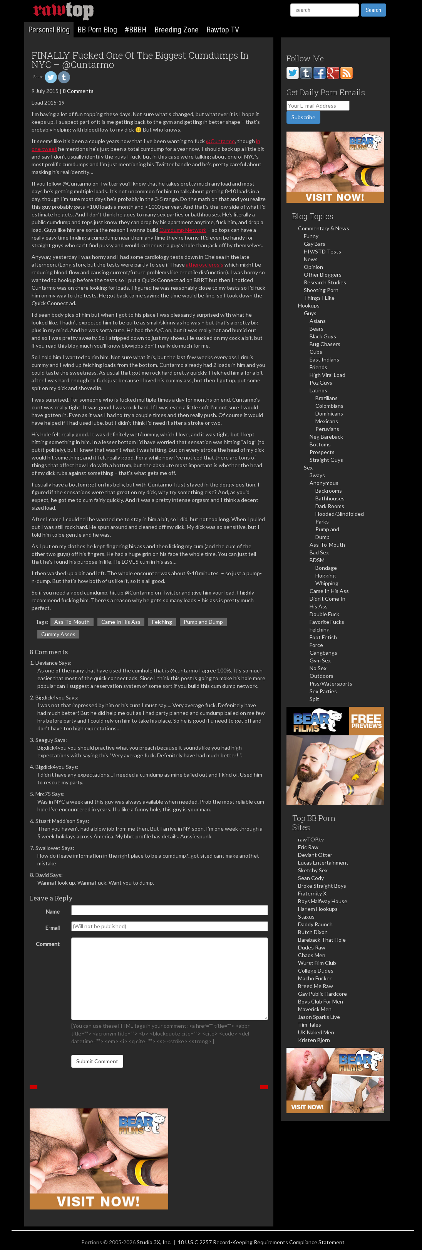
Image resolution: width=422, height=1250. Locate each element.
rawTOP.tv (311, 839)
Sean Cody (311, 878)
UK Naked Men (316, 1032)
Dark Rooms (329, 506)
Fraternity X (312, 893)
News (311, 259)
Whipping (326, 583)
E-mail (52, 927)
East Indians (324, 359)
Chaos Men (311, 955)
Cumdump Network (182, 229)
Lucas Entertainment (323, 862)
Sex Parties (323, 691)
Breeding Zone (176, 29)
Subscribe (303, 117)
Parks (322, 521)
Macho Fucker (315, 978)
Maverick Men (315, 1009)
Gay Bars (314, 243)
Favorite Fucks (327, 621)
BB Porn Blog (97, 29)
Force (316, 645)
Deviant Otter (315, 854)
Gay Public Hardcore (322, 993)
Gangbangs (323, 652)
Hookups (309, 305)
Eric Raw (308, 847)
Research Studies (325, 282)
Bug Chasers (325, 344)
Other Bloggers (323, 274)
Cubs (316, 351)
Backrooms (328, 490)
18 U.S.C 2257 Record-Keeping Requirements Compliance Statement (261, 1242)
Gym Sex (320, 660)
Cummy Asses (58, 634)
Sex (308, 467)
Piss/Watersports (331, 683)
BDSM (317, 560)
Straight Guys (326, 459)
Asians (318, 321)
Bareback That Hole (322, 939)
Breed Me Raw (315, 986)
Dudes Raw (311, 947)
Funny (311, 236)
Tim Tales (309, 1024)
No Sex (318, 668)
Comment (48, 944)
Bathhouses (330, 498)
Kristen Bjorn (314, 1040)
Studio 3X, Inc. (154, 1242)
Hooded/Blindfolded (339, 513)
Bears (316, 328)
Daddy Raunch (315, 924)
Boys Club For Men (320, 1001)
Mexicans (326, 421)
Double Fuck (324, 614)
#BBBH (136, 29)
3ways (317, 475)
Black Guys (323, 336)
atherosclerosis (204, 264)
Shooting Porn (321, 290)
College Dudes (315, 970)
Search (373, 10)
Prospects (322, 452)
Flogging (325, 575)
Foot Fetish (323, 637)
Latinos (318, 390)
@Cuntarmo (220, 141)
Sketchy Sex (313, 870)
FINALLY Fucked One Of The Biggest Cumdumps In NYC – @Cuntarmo (140, 60)
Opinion (313, 267)
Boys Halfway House (322, 901)
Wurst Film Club (317, 962)
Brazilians (326, 398)
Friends (318, 367)
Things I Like (319, 297)
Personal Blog (49, 29)
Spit (314, 699)
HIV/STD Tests (322, 251)
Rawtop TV (222, 29)
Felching (162, 621)
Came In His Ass (121, 621)
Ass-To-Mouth (72, 621)
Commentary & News (323, 228)
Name (53, 911)
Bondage (326, 567)
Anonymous (324, 483)
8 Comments (78, 91)
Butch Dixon (313, 932)
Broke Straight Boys (322, 885)
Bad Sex (319, 552)
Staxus (306, 916)
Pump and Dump (203, 621)
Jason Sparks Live (319, 1017)
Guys (310, 313)
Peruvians (327, 429)
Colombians (329, 405)
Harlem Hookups (318, 908)
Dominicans (329, 413)
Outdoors (321, 675)
